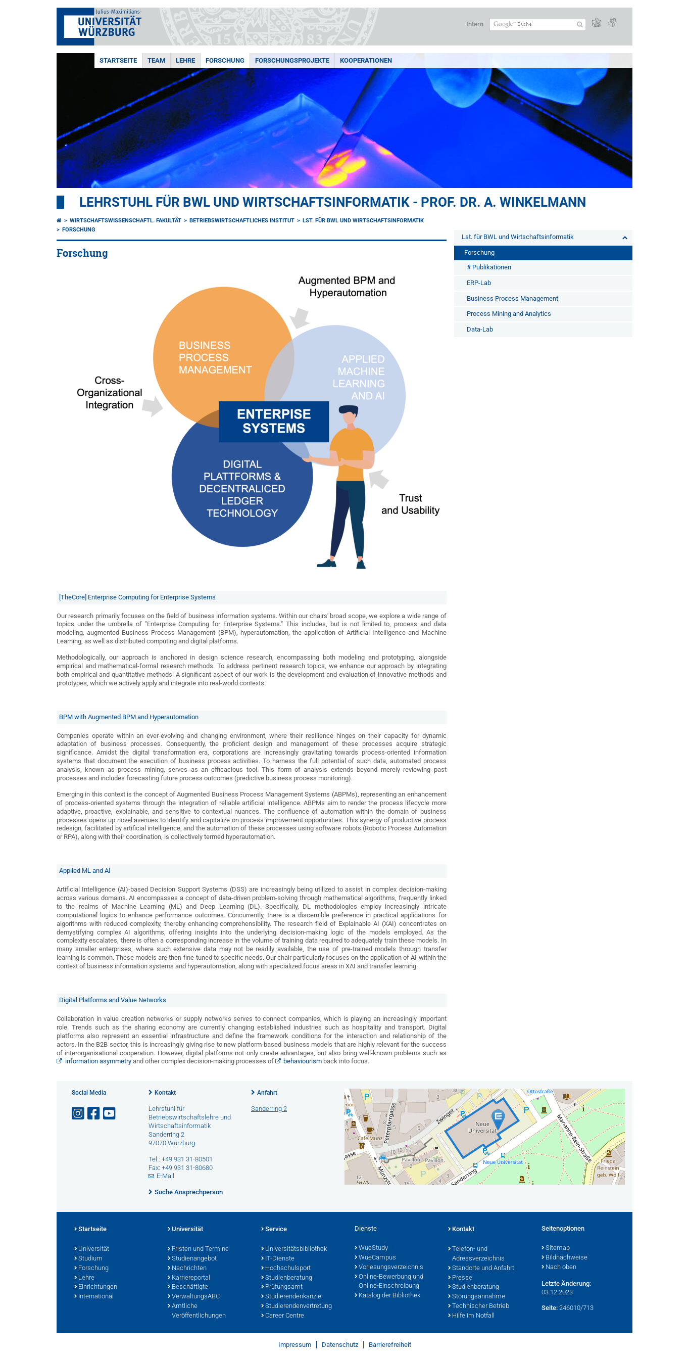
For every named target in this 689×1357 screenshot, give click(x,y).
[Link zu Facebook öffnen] (94, 1113)
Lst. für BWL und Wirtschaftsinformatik (363, 220)
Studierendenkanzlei (292, 1296)
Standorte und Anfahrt (481, 1268)
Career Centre (282, 1316)
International (94, 1296)
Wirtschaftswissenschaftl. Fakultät (125, 220)
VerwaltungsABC (194, 1296)
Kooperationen (366, 60)
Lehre (185, 60)
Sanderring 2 (269, 1108)
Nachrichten (187, 1268)
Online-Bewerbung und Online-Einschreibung (389, 1282)
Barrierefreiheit (390, 1344)
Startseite (118, 60)
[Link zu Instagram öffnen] (79, 1113)
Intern (474, 24)
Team (156, 60)
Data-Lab (480, 329)
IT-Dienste (277, 1259)
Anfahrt (267, 1092)
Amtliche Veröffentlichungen (197, 1311)
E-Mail (165, 1176)
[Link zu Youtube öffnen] (110, 1113)
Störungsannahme (476, 1296)
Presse (460, 1278)
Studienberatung (286, 1278)
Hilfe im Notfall (471, 1316)
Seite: (550, 1308)
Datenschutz (340, 1344)
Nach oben (559, 1267)
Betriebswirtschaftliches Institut (241, 220)
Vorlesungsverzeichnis (389, 1267)
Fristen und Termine (198, 1249)
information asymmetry (99, 1061)
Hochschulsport (286, 1268)
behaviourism (303, 1061)
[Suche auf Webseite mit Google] (537, 24)
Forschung (225, 60)
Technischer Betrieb (478, 1306)
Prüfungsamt (282, 1287)
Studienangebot (192, 1259)
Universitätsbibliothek (294, 1249)
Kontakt (165, 1092)
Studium (88, 1259)
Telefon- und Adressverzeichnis (476, 1254)
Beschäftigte (188, 1287)
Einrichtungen (95, 1287)
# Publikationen (489, 267)
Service (274, 1229)
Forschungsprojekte (292, 60)
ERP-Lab (479, 283)
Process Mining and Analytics (509, 313)
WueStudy (371, 1248)
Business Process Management (512, 298)
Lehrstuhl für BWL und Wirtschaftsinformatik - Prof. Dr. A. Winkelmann (332, 202)
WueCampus (375, 1257)
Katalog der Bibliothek (387, 1295)
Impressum (294, 1344)
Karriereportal (189, 1278)
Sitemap (556, 1248)
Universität (91, 1249)
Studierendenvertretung (296, 1306)
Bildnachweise (564, 1257)
